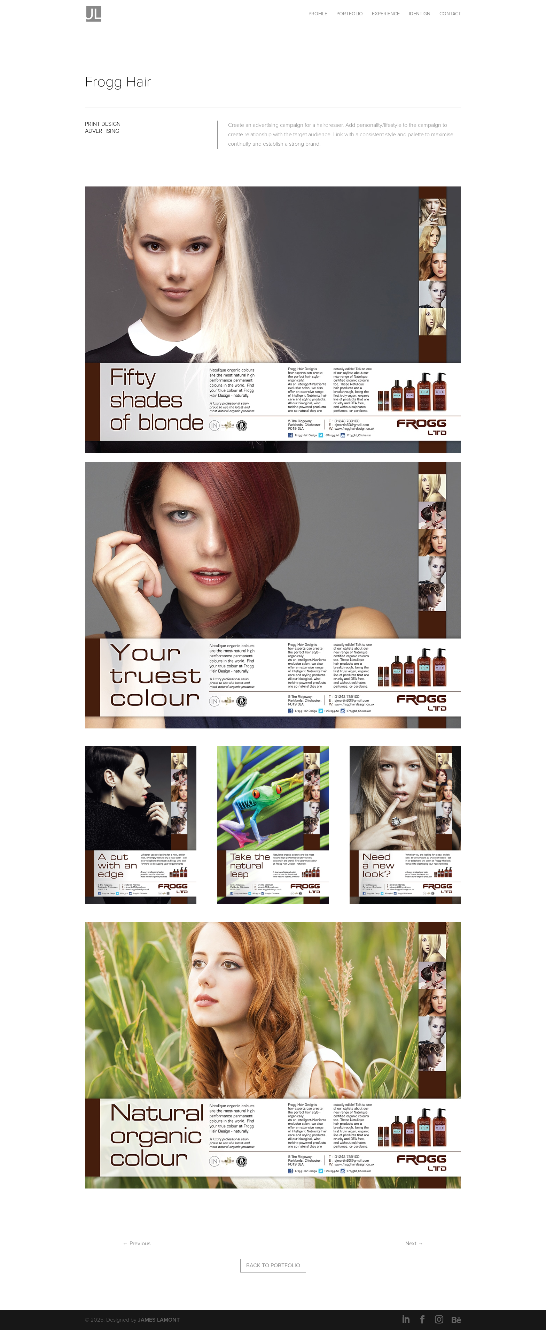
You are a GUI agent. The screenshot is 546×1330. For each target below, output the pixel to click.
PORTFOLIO (349, 14)
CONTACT (450, 14)
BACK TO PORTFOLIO (273, 1265)
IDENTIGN (419, 14)
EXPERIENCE (386, 14)
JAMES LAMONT (159, 1319)
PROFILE (318, 14)
